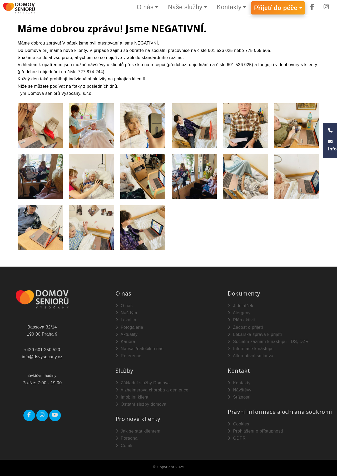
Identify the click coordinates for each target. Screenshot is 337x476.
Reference (128, 356)
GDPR (237, 438)
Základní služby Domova (143, 383)
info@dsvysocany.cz (42, 357)
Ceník (124, 445)
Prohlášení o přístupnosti (255, 431)
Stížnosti (239, 397)
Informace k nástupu (251, 348)
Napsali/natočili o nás (139, 348)
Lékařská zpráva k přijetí (255, 334)
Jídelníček (240, 305)
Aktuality (127, 334)
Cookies (238, 424)
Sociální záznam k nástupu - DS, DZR (268, 341)
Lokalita (126, 320)
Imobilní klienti (133, 397)
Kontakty (229, 7)
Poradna (127, 438)
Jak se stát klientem (138, 431)
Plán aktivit (241, 320)
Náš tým (126, 313)
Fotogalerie (129, 327)
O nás (145, 7)
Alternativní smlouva (250, 356)
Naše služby (185, 7)
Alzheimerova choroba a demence (152, 390)
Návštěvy (239, 390)
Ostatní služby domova (141, 404)
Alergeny (239, 313)
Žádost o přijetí (245, 327)
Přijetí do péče (276, 7)
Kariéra (125, 341)
